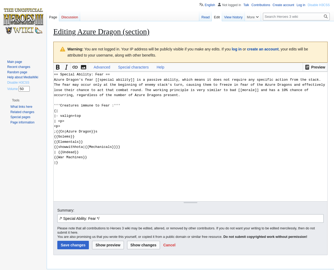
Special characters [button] (133, 67)
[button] (315, 67)
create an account (263, 49)
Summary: (65, 210)
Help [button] (160, 67)
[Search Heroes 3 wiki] (296, 16)
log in (236, 49)
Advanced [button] (102, 67)
